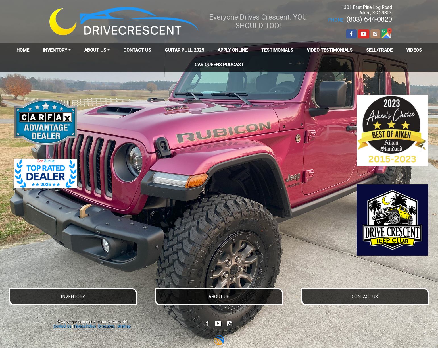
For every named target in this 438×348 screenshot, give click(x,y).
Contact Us (62, 326)
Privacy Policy (85, 326)
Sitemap (124, 326)
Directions (106, 326)
